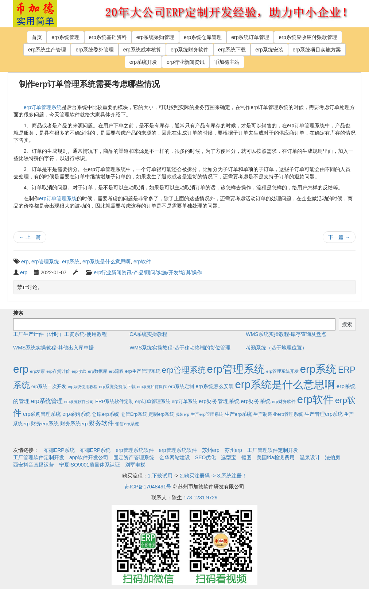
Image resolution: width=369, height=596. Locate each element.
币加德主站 (227, 62)
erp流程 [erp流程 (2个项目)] (116, 371)
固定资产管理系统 (133, 457)
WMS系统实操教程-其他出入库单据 (53, 348)
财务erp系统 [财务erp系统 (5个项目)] (45, 423)
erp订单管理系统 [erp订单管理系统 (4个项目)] (152, 401)
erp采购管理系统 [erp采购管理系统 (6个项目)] (42, 414)
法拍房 (332, 457)
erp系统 (70, 261)
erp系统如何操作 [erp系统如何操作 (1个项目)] (152, 386)
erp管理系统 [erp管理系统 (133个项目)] (184, 370)
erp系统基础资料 (108, 37)
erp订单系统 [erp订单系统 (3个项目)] (184, 401)
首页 (37, 37)
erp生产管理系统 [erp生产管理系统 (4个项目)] (142, 371)
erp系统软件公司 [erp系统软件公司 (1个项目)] (79, 401)
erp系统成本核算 (142, 50)
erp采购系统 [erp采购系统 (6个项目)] (76, 414)
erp (24, 261)
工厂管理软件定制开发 (272, 450)
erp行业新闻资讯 (186, 62)
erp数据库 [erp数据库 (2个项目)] (97, 371)
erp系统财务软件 (190, 50)
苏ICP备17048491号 (148, 486)
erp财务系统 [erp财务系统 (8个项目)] (256, 401)
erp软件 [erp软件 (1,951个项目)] (315, 399)
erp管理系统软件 (135, 450)
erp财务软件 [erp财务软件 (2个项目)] (284, 401)
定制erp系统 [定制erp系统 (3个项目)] (161, 414)
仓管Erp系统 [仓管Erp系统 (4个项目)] (134, 414)
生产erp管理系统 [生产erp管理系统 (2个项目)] (207, 414)
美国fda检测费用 (275, 457)
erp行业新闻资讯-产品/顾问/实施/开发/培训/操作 (148, 272)
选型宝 (228, 457)
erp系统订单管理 (250, 37)
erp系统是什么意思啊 (106, 261)
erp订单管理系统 (43, 107)
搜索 (18, 313)
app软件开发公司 (88, 457)
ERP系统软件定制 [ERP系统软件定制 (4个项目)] (114, 401)
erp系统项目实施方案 (317, 50)
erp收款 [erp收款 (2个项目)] (78, 371)
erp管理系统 (45, 261)
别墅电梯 (135, 465)
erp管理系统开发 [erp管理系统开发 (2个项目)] (282, 371)
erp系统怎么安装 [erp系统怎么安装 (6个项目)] (214, 386)
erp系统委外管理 (94, 50)
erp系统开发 (143, 62)
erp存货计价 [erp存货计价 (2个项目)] (58, 371)
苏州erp (211, 450)
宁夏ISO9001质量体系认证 (89, 465)
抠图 (246, 457)
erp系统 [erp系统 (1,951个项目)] (318, 369)
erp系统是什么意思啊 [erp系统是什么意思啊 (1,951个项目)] (285, 384)
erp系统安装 (269, 50)
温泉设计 (310, 457)
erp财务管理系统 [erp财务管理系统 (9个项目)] (219, 401)
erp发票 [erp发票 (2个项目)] (37, 371)
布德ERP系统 (59, 450)
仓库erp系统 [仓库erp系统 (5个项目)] (105, 414)
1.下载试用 (160, 476)
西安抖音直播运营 (33, 465)
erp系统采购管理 (155, 37)
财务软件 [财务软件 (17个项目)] (101, 423)
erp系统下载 (232, 50)
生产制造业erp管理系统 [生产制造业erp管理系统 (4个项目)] (278, 414)
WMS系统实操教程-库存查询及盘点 (286, 334)
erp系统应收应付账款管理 (308, 37)
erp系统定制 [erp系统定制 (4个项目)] (181, 386)
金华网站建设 (174, 457)
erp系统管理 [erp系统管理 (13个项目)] (47, 401)
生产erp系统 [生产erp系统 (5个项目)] (238, 414)
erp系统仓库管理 (203, 37)
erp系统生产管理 (47, 50)
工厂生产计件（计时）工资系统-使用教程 (60, 334)
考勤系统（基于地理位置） (276, 348)
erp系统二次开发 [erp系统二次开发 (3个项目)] (48, 386)
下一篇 (339, 237)
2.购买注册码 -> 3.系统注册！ (213, 476)
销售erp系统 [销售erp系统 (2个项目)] (127, 423)
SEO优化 (205, 457)
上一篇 (30, 237)
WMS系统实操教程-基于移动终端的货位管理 (179, 348)
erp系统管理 (65, 37)
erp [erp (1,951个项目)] (20, 369)
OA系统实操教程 (148, 334)
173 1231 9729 (200, 497)
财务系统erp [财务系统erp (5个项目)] (74, 423)
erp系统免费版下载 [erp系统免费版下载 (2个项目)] (117, 386)
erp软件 (142, 261)
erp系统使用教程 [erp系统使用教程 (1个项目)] (82, 386)
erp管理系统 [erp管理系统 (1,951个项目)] (236, 369)
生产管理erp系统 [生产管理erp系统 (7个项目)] (323, 414)
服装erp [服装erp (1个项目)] (182, 414)
